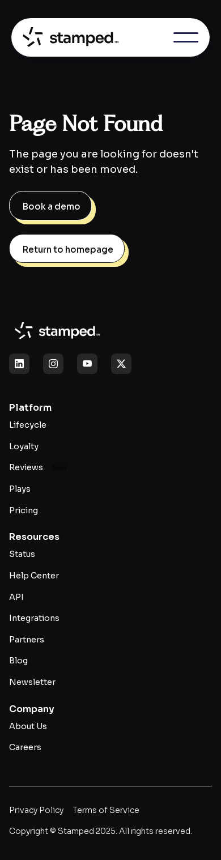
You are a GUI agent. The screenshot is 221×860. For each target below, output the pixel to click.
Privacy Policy (36, 810)
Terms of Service (106, 810)
